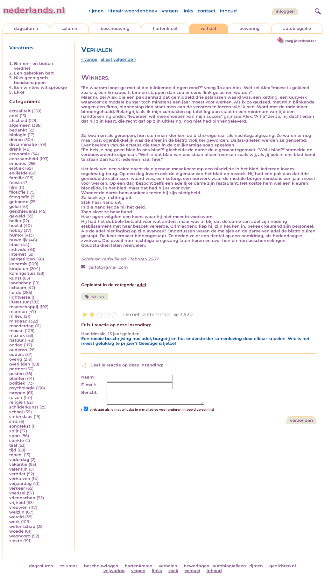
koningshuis (22, 273)
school (16, 411)
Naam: (88, 377)
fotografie (19, 197)
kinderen (18, 268)
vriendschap (22, 497)
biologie (17, 134)
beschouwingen (101, 566)
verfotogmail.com (108, 267)
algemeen (20, 125)
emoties (17, 163)
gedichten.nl (282, 566)
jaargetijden (22, 259)
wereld (16, 517)
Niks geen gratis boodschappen (31, 80)
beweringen (196, 566)
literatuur (19, 302)
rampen (17, 392)
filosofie (17, 192)
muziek (17, 335)
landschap (20, 282)
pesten (16, 373)
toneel (16, 454)
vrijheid (17, 502)
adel (13, 115)
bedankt (18, 130)
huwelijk (18, 240)
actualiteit (20, 111)
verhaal (208, 28)
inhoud (228, 11)
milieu (16, 316)
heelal (15, 225)
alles (105, 59)
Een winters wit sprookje (40, 87)
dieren (16, 139)
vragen (170, 11)
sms (13, 421)
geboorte (18, 201)
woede (16, 531)
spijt (13, 431)
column (69, 28)
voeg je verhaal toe (300, 41)
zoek (173, 570)
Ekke (19, 92)
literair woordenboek (132, 11)
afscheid (18, 120)
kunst (15, 278)
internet (17, 254)
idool (14, 244)
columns (69, 566)
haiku (15, 220)
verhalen (168, 566)
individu (18, 249)
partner (17, 368)
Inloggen (285, 11)
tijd (12, 450)
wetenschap (22, 526)
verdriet (17, 474)
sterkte (16, 440)
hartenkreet (165, 28)
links (187, 11)
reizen (15, 397)
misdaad (18, 321)
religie (16, 402)
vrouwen (18, 507)
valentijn (18, 469)
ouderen (18, 349)
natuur (16, 340)
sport (14, 435)
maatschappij (23, 306)
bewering (249, 28)
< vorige (89, 59)
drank (15, 149)
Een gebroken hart (34, 73)
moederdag (21, 325)
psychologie (22, 388)
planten (17, 378)
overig (15, 359)
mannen (18, 311)
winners (94, 297)
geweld (17, 216)
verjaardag (20, 483)
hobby (16, 230)
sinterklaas (20, 416)
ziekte (15, 540)
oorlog (16, 345)
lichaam (17, 287)
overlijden (19, 364)
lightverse (19, 297)
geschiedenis (23, 211)
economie (19, 154)
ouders (16, 354)
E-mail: (88, 384)
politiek (17, 383)
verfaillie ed (113, 259)
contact (206, 11)
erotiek (16, 168)
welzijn (17, 512)
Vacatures (21, 48)
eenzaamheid (23, 158)
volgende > (124, 59)
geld (14, 206)
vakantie (18, 464)
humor (16, 235)
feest (14, 182)
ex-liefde (18, 173)
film (13, 187)
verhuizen (19, 478)
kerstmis (18, 263)
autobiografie (297, 28)
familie (16, 177)
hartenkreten (138, 566)
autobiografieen (229, 566)
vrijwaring (114, 570)
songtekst (19, 426)
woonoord (20, 536)
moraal (16, 330)
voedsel (17, 493)
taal (13, 445)
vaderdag (19, 459)
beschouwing (115, 28)
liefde (15, 292)
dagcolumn (26, 28)
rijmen (96, 11)
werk (14, 521)
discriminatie (23, 144)
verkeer (17, 488)
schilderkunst (23, 407)
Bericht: (89, 392)
